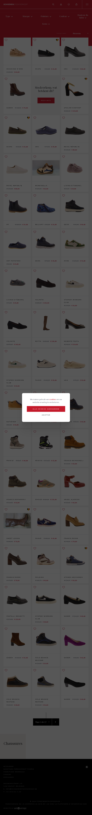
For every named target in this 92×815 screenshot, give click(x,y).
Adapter (46, 415)
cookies (52, 399)
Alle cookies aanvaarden (46, 409)
